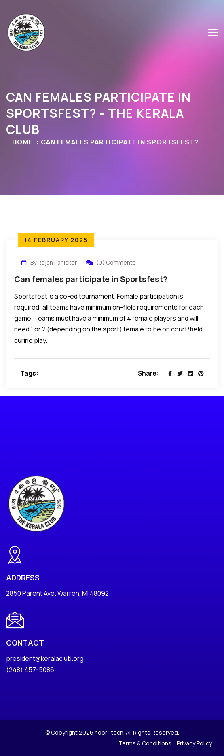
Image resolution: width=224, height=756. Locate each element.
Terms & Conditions (144, 743)
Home (22, 142)
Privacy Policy (194, 743)
